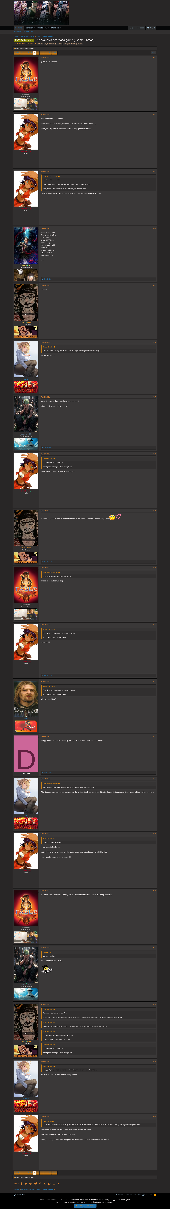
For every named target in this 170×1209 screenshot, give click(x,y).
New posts (17, 32)
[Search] (151, 28)
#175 (153, 834)
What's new (42, 28)
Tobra (26, 718)
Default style (19, 1195)
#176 (153, 891)
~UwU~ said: (48, 1121)
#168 (153, 454)
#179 (153, 1061)
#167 (153, 397)
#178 (153, 1004)
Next (54, 53)
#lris (60, 44)
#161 (153, 57)
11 (41, 53)
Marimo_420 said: (50, 629)
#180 (153, 1116)
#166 (153, 342)
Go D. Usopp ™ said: (51, 176)
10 (37, 53)
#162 (153, 114)
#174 (153, 779)
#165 (153, 285)
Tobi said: (47, 952)
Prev (17, 53)
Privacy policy (142, 1195)
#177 (153, 947)
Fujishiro (18, 44)
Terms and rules (130, 1195)
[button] (34, 28)
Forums (18, 28)
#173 (153, 736)
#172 (153, 681)
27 (49, 53)
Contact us (119, 1195)
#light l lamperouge (51, 44)
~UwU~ (27, 379)
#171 (153, 625)
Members (55, 28)
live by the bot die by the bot (73, 44)
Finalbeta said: (49, 459)
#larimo (40, 44)
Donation (29, 28)
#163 (153, 171)
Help (150, 1195)
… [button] (25, 53)
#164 (153, 228)
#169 (153, 511)
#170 (153, 568)
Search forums (28, 32)
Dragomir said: (49, 347)
